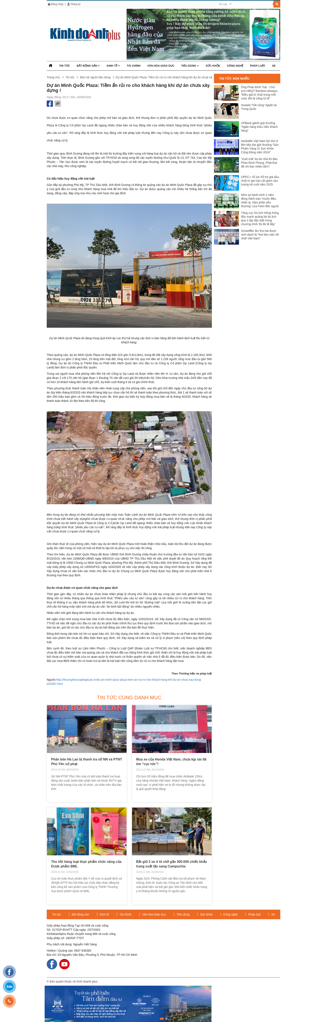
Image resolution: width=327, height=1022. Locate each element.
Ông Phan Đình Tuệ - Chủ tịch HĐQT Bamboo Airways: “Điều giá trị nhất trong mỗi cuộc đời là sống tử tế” (259, 92)
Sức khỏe (213, 65)
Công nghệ (235, 65)
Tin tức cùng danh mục (129, 697)
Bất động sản (88, 65)
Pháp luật (257, 65)
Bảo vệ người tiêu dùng (95, 77)
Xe (273, 65)
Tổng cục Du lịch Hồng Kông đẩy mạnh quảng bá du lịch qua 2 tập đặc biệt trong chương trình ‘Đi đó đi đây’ (260, 218)
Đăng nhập (55, 4)
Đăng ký (73, 4)
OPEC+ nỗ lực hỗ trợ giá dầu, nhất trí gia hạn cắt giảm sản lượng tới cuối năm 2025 (260, 180)
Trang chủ (53, 77)
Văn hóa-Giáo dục (160, 65)
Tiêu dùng (190, 65)
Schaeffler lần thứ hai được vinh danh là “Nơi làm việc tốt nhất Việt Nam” (260, 234)
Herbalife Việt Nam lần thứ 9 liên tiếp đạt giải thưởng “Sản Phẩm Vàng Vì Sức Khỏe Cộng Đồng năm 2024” (260, 146)
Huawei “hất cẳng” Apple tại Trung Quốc (259, 106)
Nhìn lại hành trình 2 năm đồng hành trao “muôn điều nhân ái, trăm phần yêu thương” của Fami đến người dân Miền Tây (260, 200)
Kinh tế (113, 65)
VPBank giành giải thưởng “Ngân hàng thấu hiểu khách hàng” (259, 126)
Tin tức (64, 65)
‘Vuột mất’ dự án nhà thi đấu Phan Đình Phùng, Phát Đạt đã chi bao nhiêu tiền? (259, 162)
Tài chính (134, 65)
